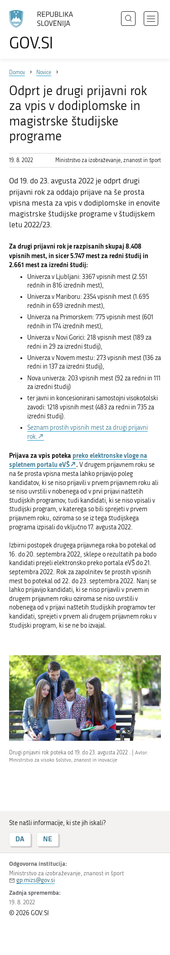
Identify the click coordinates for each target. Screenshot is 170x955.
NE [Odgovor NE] (47, 839)
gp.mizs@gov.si (35, 880)
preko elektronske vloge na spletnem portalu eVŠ (78, 460)
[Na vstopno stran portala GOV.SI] (45, 30)
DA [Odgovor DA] (19, 839)
